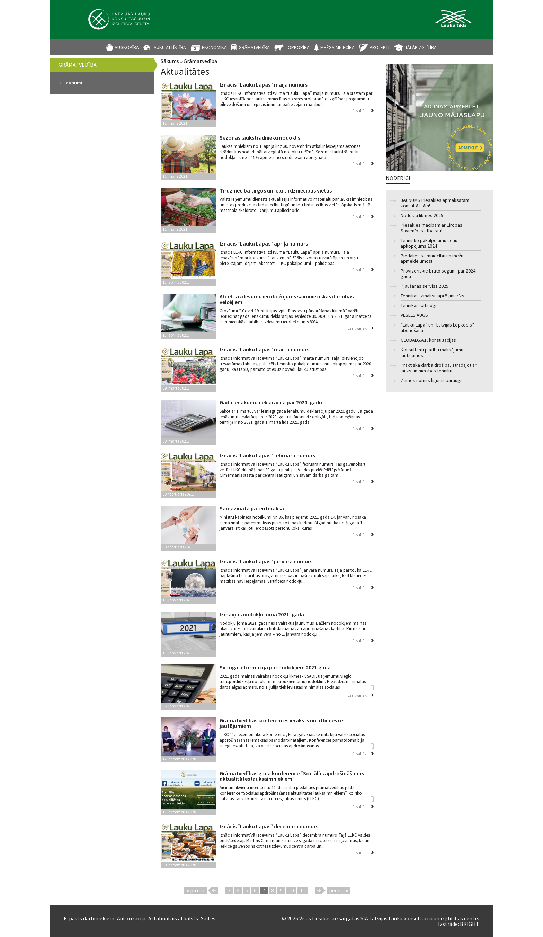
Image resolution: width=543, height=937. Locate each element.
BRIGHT (469, 923)
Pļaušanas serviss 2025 (424, 286)
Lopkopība (298, 47)
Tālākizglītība (421, 47)
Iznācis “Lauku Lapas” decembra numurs (269, 826)
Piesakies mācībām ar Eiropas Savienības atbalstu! (431, 228)
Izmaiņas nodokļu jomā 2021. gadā (262, 614)
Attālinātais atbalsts (173, 918)
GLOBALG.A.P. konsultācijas (428, 340)
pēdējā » (338, 890)
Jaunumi (72, 83)
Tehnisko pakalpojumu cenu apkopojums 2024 (429, 243)
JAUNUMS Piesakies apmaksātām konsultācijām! (435, 203)
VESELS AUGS (414, 315)
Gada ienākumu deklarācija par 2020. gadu (271, 402)
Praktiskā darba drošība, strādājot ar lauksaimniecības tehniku (439, 368)
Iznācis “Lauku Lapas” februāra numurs (267, 455)
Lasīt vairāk (357, 110)
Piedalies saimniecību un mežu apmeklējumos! (432, 258)
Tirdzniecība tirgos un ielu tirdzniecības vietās (276, 190)
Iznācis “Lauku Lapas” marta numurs (264, 349)
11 (302, 890)
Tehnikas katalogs (419, 306)
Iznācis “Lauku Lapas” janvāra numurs (266, 561)
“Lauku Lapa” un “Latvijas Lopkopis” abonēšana (437, 327)
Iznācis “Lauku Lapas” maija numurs (264, 84)
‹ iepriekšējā (213, 890)
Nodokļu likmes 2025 (422, 215)
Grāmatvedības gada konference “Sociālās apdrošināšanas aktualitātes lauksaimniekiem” (292, 776)
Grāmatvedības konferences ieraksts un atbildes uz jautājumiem (282, 723)
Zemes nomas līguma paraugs (432, 380)
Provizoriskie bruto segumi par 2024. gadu (439, 273)
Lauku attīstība (169, 47)
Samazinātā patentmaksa (252, 508)
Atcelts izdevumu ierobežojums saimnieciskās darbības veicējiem (287, 299)
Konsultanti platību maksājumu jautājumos (432, 352)
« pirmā (195, 890)
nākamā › (320, 890)
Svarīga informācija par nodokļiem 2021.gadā (275, 667)
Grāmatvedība (254, 47)
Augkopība (127, 47)
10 (291, 890)
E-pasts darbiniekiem (89, 918)
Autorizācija (131, 918)
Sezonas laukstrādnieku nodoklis (260, 137)
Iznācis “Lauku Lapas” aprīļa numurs (264, 243)
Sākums (170, 60)
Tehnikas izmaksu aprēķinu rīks (432, 296)
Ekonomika (214, 47)
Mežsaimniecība (337, 47)
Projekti (379, 47)
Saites (208, 918)
